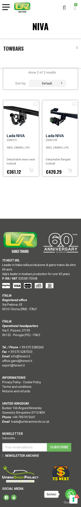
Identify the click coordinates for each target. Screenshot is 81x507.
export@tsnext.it (13, 365)
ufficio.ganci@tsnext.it (17, 361)
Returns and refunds (16, 391)
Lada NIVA (16, 135)
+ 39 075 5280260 (31, 347)
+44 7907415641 (23, 417)
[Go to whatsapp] (70, 494)
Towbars (13, 48)
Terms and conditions (17, 386)
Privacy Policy (11, 382)
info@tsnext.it (20, 356)
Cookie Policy (32, 382)
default (52, 83)
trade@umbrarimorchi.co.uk (30, 421)
